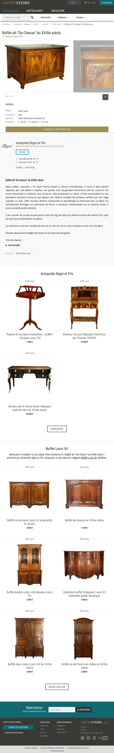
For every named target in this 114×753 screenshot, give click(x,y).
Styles (42, 729)
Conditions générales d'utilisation (52, 748)
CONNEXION (106, 2)
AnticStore (6, 24)
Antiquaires (61, 725)
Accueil (83, 727)
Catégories (44, 725)
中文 (94, 2)
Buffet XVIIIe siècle (23, 253)
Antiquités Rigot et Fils (30, 143)
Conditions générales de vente (78, 748)
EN (89, 2)
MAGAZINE (58, 11)
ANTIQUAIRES (34, 11)
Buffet (36, 24)
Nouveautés (46, 17)
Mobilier (27, 24)
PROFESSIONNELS (64, 722)
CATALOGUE (10, 11)
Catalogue (17, 24)
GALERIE (19, 168)
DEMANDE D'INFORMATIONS (57, 129)
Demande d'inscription (14, 732)
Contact (83, 729)
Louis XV (45, 24)
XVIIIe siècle (56, 24)
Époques (43, 732)
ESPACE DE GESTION (18, 727)
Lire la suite (14, 245)
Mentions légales (31, 748)
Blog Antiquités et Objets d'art (91, 732)
